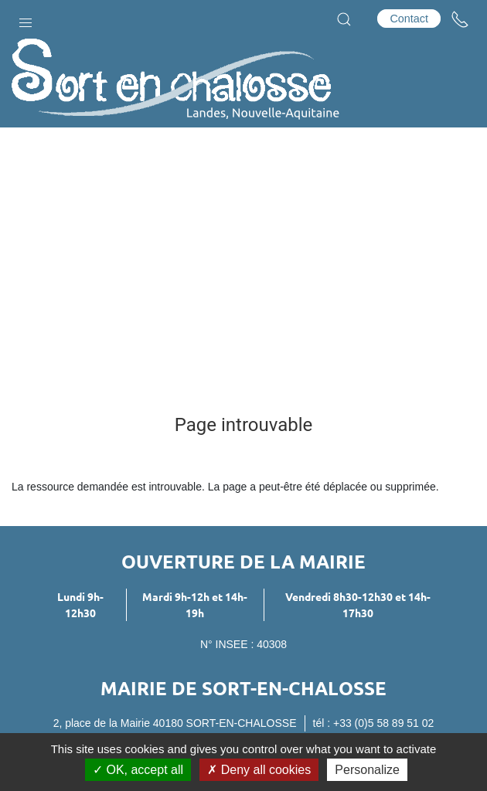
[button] (25, 19)
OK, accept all (138, 769)
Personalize (367, 769)
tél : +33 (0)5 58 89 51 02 (373, 723)
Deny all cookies (259, 769)
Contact (409, 18)
